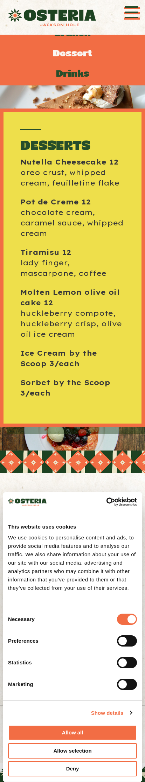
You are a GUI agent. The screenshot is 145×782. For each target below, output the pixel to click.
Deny (72, 768)
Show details (107, 713)
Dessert (72, 53)
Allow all (72, 732)
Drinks (72, 74)
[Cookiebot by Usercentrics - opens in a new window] (106, 502)
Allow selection (72, 751)
